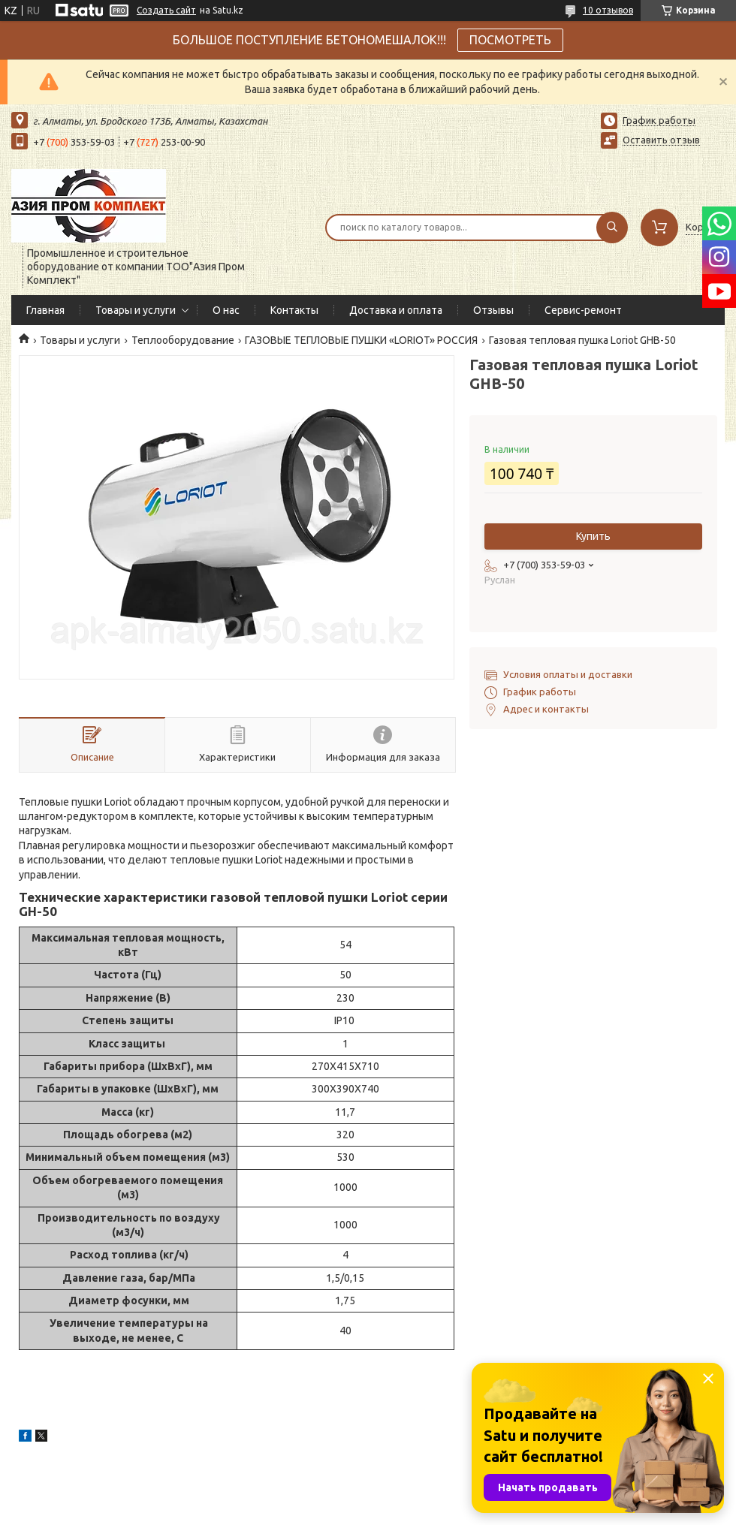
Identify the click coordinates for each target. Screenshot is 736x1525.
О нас (226, 310)
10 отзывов (608, 10)
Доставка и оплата (395, 310)
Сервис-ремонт (583, 310)
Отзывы (493, 310)
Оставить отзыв (661, 139)
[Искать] (612, 227)
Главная (45, 310)
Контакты (294, 310)
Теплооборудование (182, 340)
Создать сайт (166, 10)
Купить (593, 536)
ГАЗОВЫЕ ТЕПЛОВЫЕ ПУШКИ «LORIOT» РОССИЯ (361, 340)
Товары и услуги (135, 310)
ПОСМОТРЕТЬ (510, 40)
